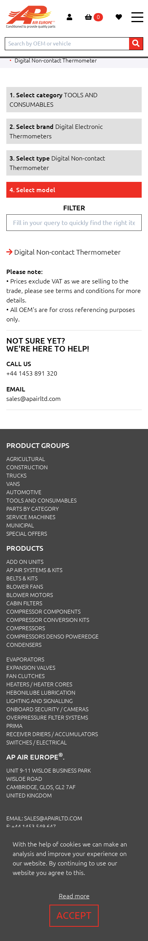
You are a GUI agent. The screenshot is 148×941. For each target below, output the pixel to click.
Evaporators (25, 659)
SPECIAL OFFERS (26, 534)
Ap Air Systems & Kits (34, 570)
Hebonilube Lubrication (40, 693)
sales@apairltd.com (33, 398)
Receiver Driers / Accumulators (52, 734)
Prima (14, 726)
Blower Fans (24, 587)
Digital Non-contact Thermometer (56, 60)
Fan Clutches (25, 676)
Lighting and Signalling (39, 701)
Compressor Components (43, 611)
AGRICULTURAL (25, 459)
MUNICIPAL (20, 525)
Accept (74, 915)
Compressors (25, 628)
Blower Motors (29, 595)
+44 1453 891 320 (31, 373)
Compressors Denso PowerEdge (52, 636)
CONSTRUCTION (27, 467)
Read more (74, 895)
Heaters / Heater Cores (39, 684)
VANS (13, 484)
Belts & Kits (21, 578)
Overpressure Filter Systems (47, 717)
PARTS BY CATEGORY (32, 509)
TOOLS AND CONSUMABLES (41, 500)
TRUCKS (16, 475)
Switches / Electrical (36, 742)
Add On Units (24, 562)
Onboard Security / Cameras (47, 709)
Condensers (23, 645)
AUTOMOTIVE (23, 492)
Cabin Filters (24, 603)
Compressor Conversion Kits (47, 620)
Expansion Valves (30, 668)
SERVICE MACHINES (30, 517)
